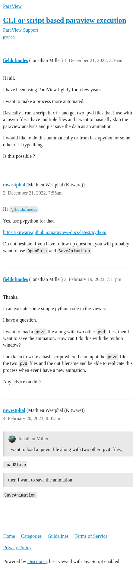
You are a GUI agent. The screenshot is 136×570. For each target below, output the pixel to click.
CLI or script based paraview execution (64, 20)
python (9, 37)
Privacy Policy (17, 547)
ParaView (12, 6)
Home (9, 536)
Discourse (37, 561)
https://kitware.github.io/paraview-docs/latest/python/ (54, 232)
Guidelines (58, 536)
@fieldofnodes (24, 209)
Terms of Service (91, 536)
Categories (31, 536)
